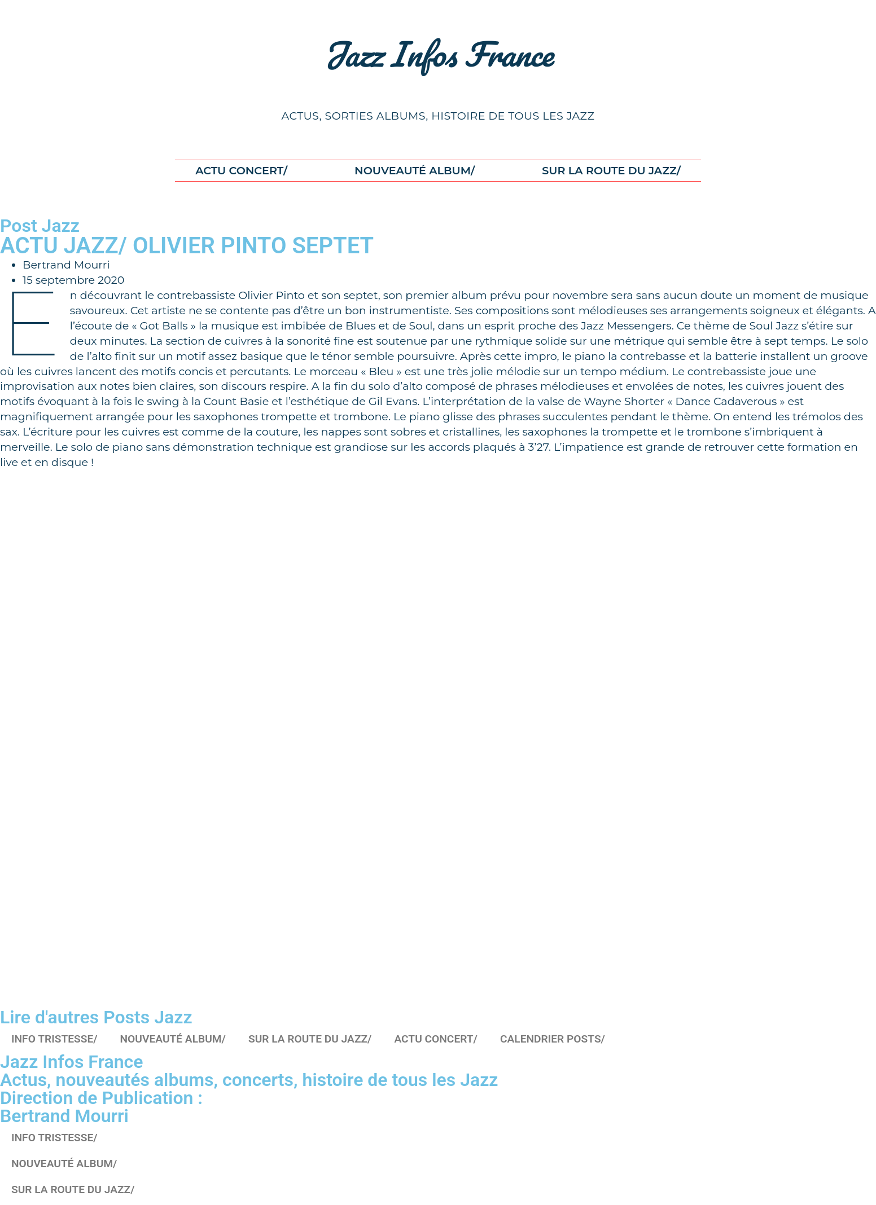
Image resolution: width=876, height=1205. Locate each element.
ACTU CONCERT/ (241, 170)
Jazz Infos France (438, 53)
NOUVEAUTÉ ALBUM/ (414, 170)
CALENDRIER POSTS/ (552, 1038)
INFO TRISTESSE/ (54, 1038)
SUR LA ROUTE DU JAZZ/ (611, 170)
